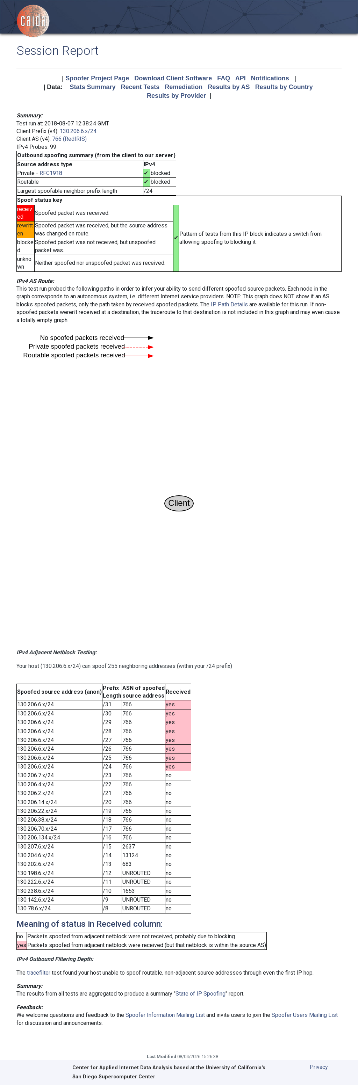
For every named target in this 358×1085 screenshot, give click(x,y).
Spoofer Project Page (97, 78)
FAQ (223, 78)
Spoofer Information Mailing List (165, 1015)
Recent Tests (140, 86)
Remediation (183, 86)
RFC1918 (51, 173)
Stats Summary (92, 86)
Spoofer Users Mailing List (305, 1015)
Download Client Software (173, 78)
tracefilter (38, 972)
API (240, 78)
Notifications (270, 78)
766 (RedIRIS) (69, 139)
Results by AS (229, 86)
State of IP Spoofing (200, 993)
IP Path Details (229, 304)
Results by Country (284, 86)
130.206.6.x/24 (78, 131)
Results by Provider (176, 95)
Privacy (319, 1067)
